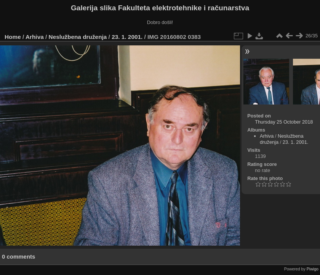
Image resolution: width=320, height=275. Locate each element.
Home (13, 37)
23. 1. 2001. (127, 37)
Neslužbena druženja (78, 37)
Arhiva (35, 37)
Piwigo (312, 269)
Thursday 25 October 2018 (284, 122)
